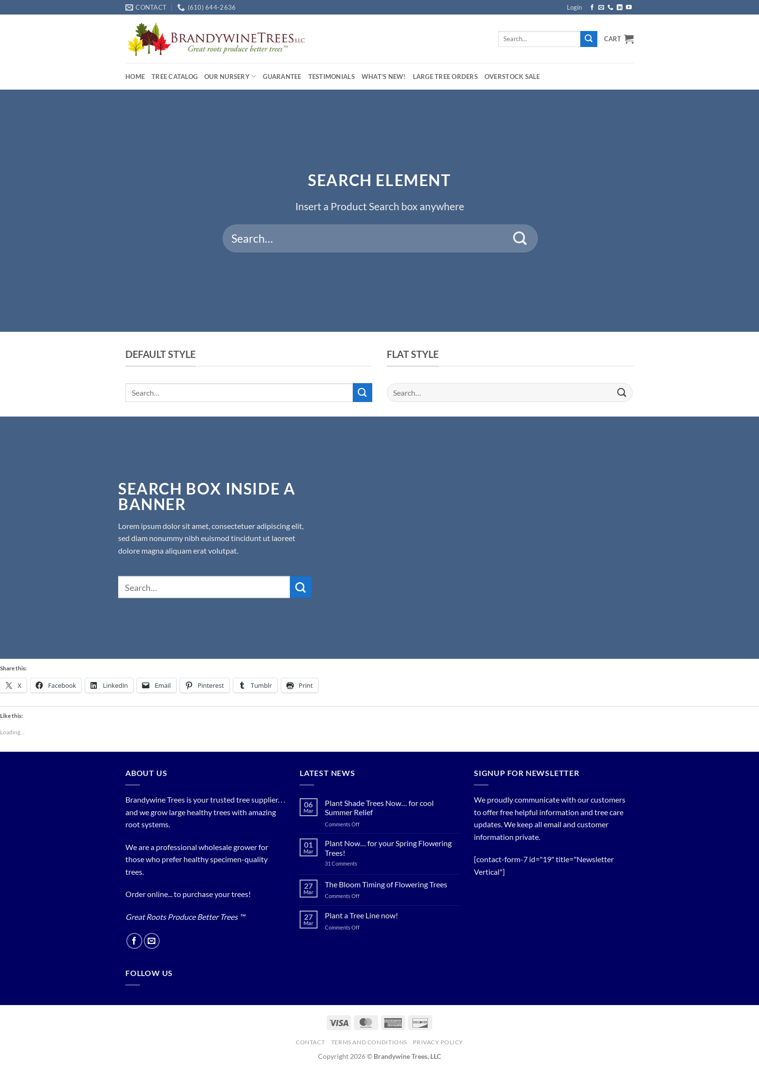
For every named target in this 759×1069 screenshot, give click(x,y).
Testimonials (331, 76)
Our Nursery (230, 76)
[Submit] (588, 39)
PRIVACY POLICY (438, 1042)
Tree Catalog (174, 76)
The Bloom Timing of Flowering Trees (386, 884)
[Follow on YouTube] (629, 7)
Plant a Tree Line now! (361, 915)
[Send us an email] (601, 7)
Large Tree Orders (445, 76)
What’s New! (384, 76)
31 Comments (352, 863)
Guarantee (282, 76)
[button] (574, 7)
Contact (310, 1042)
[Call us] (610, 7)
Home (135, 76)
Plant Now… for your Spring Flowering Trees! (388, 847)
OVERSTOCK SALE (512, 76)
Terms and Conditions (369, 1042)
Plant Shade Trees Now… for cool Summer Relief (379, 807)
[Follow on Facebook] (592, 7)
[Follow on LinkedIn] (619, 7)
